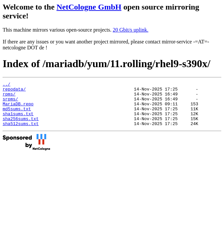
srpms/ (10, 103)
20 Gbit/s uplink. (130, 30)
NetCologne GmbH (88, 7)
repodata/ (14, 91)
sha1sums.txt (18, 120)
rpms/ (9, 97)
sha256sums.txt (21, 126)
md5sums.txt (17, 115)
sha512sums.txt (21, 132)
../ (6, 85)
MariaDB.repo (18, 109)
